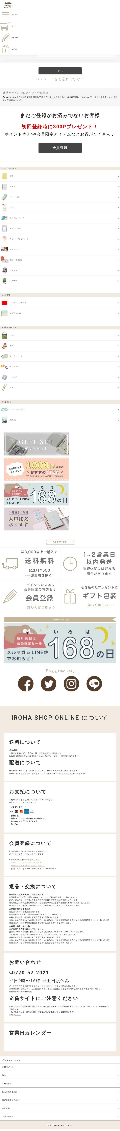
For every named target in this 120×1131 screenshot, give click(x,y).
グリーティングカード (14, 240)
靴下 (6, 347)
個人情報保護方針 (9, 1094)
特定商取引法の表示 (10, 1102)
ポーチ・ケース (11, 358)
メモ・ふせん (10, 230)
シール (7, 209)
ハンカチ (8, 378)
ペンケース (9, 198)
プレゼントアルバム (13, 304)
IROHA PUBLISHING (63, 1127)
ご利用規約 (7, 1085)
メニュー (9, 14)
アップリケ (9, 368)
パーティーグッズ (12, 411)
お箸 (6, 389)
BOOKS (8, 421)
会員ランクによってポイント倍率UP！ (27, 864)
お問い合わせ (8, 1118)
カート (8, 26)
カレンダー (9, 272)
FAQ (4, 1077)
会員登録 (9, 37)
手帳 (6, 177)
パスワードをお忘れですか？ (60, 79)
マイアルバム (10, 315)
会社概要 (6, 1110)
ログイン (9, 49)
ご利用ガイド (8, 1069)
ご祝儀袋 (8, 282)
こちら (20, 804)
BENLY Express (66, 775)
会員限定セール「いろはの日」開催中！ (28, 867)
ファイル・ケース (12, 219)
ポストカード (10, 251)
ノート (7, 188)
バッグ (7, 337)
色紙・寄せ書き (11, 261)
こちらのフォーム (49, 988)
